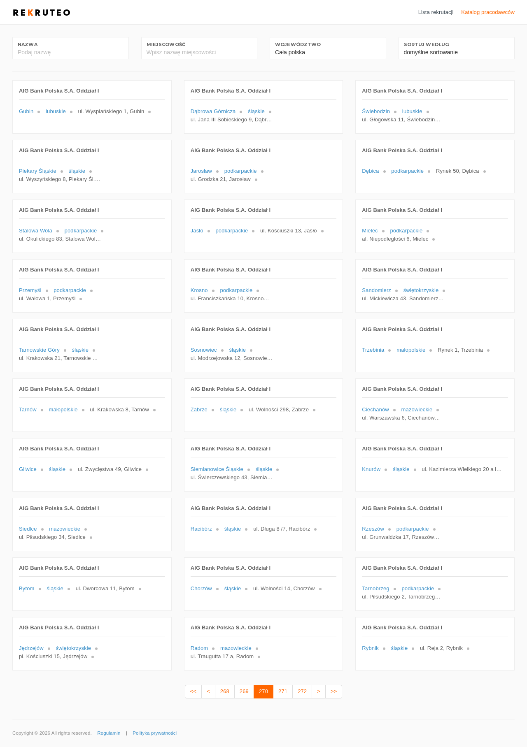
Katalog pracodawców (488, 12)
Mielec (370, 230)
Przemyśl (30, 290)
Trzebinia (373, 350)
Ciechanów (375, 409)
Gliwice (28, 469)
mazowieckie (417, 409)
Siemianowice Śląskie (217, 469)
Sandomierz (376, 290)
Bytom (27, 588)
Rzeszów (373, 529)
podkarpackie (240, 171)
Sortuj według (426, 44)
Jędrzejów (31, 648)
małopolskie (410, 350)
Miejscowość (166, 44)
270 (263, 691)
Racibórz (201, 529)
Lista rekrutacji (436, 12)
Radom (199, 648)
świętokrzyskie (421, 290)
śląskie (256, 111)
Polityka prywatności (155, 733)
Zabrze (199, 409)
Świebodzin (376, 111)
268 (224, 691)
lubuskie (56, 111)
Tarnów (28, 409)
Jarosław (201, 171)
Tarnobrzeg (375, 588)
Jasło (197, 230)
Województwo (298, 44)
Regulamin (108, 733)
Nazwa (27, 44)
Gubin (26, 111)
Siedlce (28, 529)
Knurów (371, 469)
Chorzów (201, 588)
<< (193, 691)
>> (334, 691)
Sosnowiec (204, 350)
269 (244, 691)
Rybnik (370, 648)
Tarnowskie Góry (39, 350)
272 (302, 691)
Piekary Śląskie (37, 171)
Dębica (370, 171)
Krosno (199, 290)
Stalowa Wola (35, 230)
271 (282, 691)
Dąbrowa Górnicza (213, 111)
